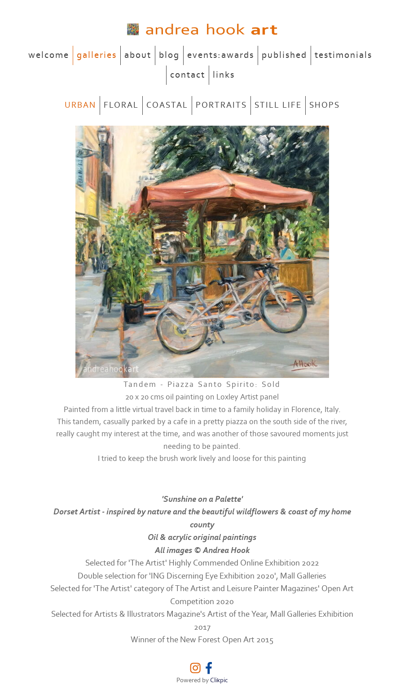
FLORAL (121, 105)
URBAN (80, 105)
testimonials (343, 55)
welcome (48, 55)
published (284, 55)
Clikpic (219, 680)
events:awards (220, 55)
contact (187, 75)
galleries (97, 55)
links (224, 75)
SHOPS (324, 105)
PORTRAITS (221, 105)
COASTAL (167, 105)
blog (169, 55)
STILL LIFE (278, 105)
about (137, 55)
